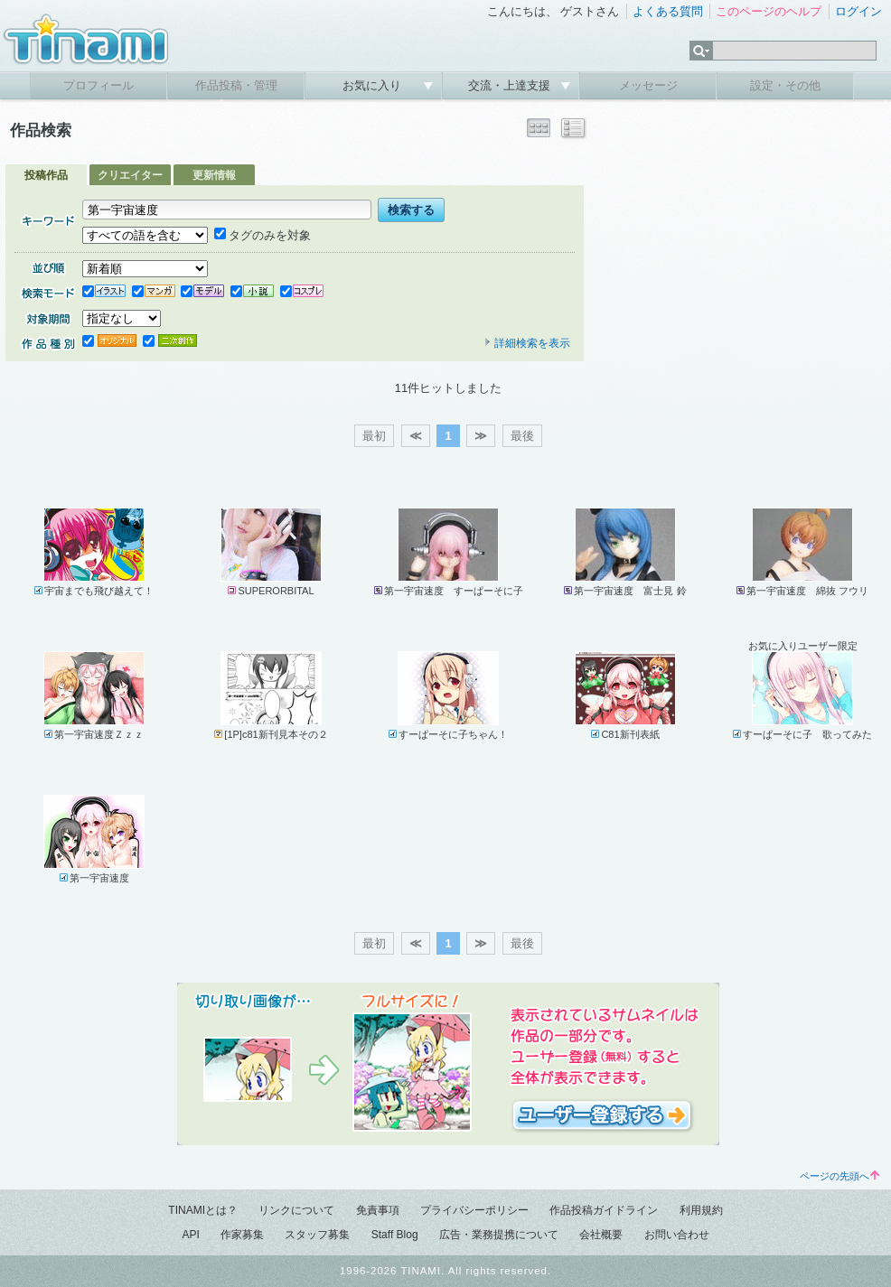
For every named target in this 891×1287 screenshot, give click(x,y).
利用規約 (701, 1210)
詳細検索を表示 (526, 343)
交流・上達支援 (511, 85)
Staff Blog (394, 1234)
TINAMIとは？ (203, 1210)
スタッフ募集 (317, 1234)
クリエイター (130, 175)
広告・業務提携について (498, 1234)
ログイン (858, 11)
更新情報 (214, 175)
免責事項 (377, 1210)
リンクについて (296, 1210)
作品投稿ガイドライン (603, 1210)
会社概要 (601, 1234)
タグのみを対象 (262, 235)
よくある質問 (668, 11)
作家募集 (242, 1234)
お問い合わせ (676, 1234)
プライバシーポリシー (474, 1210)
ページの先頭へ (839, 1175)
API (190, 1234)
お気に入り (373, 85)
